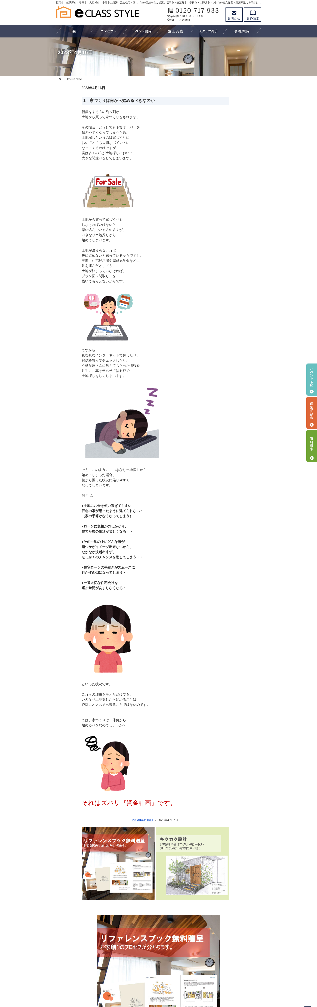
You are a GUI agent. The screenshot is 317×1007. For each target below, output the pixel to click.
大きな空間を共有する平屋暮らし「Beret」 (236, 611)
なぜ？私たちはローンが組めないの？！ (236, 537)
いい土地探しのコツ (228, 785)
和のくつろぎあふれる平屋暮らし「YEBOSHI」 (236, 624)
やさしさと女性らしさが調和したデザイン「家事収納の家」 (236, 756)
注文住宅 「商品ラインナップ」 (236, 450)
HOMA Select (224, 583)
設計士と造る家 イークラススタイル (236, 482)
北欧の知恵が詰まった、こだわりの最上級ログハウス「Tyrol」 (236, 636)
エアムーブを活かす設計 (231, 415)
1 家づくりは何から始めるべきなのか (93, 100)
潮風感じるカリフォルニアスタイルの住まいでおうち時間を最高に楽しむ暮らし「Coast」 (236, 675)
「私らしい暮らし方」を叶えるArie (236, 690)
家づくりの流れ (225, 557)
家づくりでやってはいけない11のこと (236, 525)
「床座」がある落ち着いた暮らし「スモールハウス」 (236, 731)
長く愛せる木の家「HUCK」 (234, 601)
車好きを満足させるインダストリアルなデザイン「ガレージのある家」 (236, 717)
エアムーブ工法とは (228, 398)
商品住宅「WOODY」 (230, 459)
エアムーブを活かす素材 (231, 424)
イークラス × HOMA (228, 566)
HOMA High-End (226, 574)
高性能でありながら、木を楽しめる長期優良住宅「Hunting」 (236, 649)
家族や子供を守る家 (228, 837)
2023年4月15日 (117, 820)
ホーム (219, 376)
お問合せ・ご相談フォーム (235, 963)
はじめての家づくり (228, 828)
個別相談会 (311, 413)
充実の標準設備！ (227, 819)
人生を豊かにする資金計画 (233, 793)
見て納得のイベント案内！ (233, 767)
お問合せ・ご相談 (227, 890)
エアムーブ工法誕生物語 (231, 442)
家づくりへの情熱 (227, 863)
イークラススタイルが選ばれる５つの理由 (236, 512)
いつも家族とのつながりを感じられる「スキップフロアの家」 (236, 744)
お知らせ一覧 (224, 898)
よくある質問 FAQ (227, 502)
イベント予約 (311, 379)
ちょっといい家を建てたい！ (234, 802)
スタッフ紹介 (224, 872)
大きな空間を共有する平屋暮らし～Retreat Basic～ (236, 661)
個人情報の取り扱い (228, 907)
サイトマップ (224, 916)
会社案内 (221, 855)
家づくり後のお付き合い (231, 846)
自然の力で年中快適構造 (231, 406)
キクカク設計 (224, 493)
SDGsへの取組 (225, 433)
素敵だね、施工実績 (228, 811)
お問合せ (234, 14)
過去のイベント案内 (228, 776)
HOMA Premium (226, 592)
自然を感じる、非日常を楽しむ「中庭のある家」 (236, 702)
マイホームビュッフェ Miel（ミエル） (236, 470)
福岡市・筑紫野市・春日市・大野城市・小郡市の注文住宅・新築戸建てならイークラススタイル (150, 987)
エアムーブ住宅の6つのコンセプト (237, 387)
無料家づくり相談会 (228, 548)
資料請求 (221, 881)
